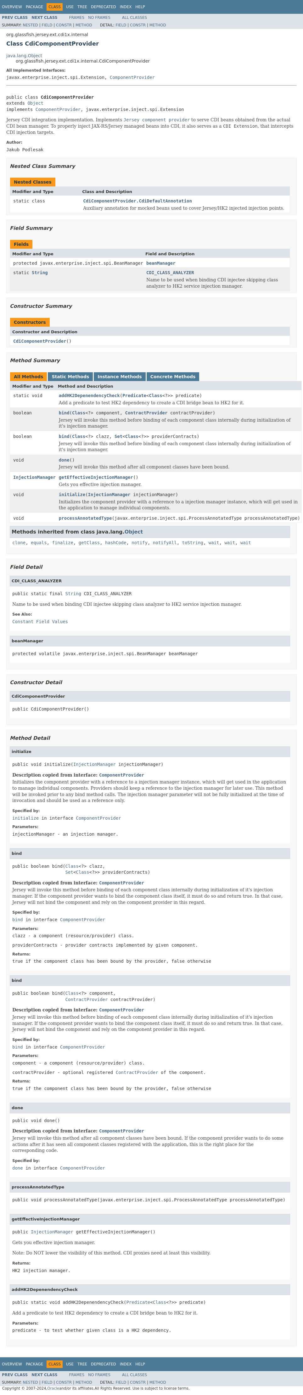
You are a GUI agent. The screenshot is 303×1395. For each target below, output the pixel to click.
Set (118, 436)
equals (39, 542)
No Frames (99, 17)
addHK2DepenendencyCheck (89, 395)
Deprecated (103, 7)
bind (64, 412)
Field (47, 25)
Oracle (53, 1388)
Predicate (134, 395)
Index (126, 7)
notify (140, 542)
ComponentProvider (132, 77)
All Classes (134, 17)
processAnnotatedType (85, 518)
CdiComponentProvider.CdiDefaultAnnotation (137, 200)
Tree (82, 7)
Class (155, 395)
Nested (30, 25)
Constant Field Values (40, 621)
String (40, 272)
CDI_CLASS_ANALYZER (170, 272)
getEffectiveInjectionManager (96, 477)
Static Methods (70, 376)
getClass (89, 542)
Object (35, 103)
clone (18, 542)
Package (34, 7)
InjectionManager (34, 477)
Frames (77, 17)
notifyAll (165, 542)
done (64, 459)
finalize (62, 542)
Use (70, 7)
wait (214, 542)
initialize (72, 494)
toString (192, 542)
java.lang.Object (24, 55)
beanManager (161, 263)
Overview (12, 7)
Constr (64, 25)
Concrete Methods (173, 376)
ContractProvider (146, 412)
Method (84, 25)
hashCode (115, 542)
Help (140, 7)
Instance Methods (120, 376)
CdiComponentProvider (39, 341)
